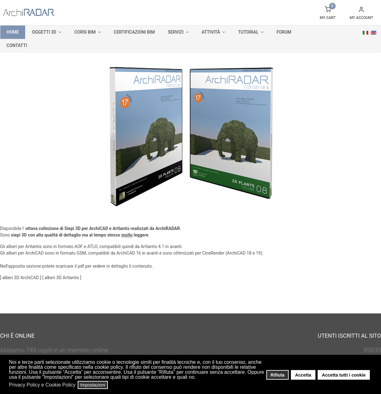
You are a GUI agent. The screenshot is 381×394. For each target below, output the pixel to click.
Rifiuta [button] (278, 375)
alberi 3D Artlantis (62, 277)
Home (13, 32)
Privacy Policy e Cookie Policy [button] (42, 384)
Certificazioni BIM (134, 32)
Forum (284, 32)
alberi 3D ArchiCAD (21, 277)
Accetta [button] (303, 375)
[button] (197, 378)
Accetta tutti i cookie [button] (344, 375)
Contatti (17, 45)
